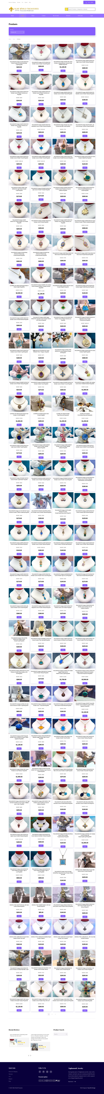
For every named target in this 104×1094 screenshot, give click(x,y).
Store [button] (22, 15)
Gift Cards (80, 15)
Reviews (68, 15)
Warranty (18, 2)
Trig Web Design (91, 1088)
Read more (70, 1081)
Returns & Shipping (12, 2)
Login (91, 15)
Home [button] (12, 15)
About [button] (32, 15)
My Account (56, 15)
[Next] (55, 1014)
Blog (30, 2)
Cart (22, 2)
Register (26, 2)
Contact (43, 15)
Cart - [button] (89, 2)
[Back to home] (24, 9)
